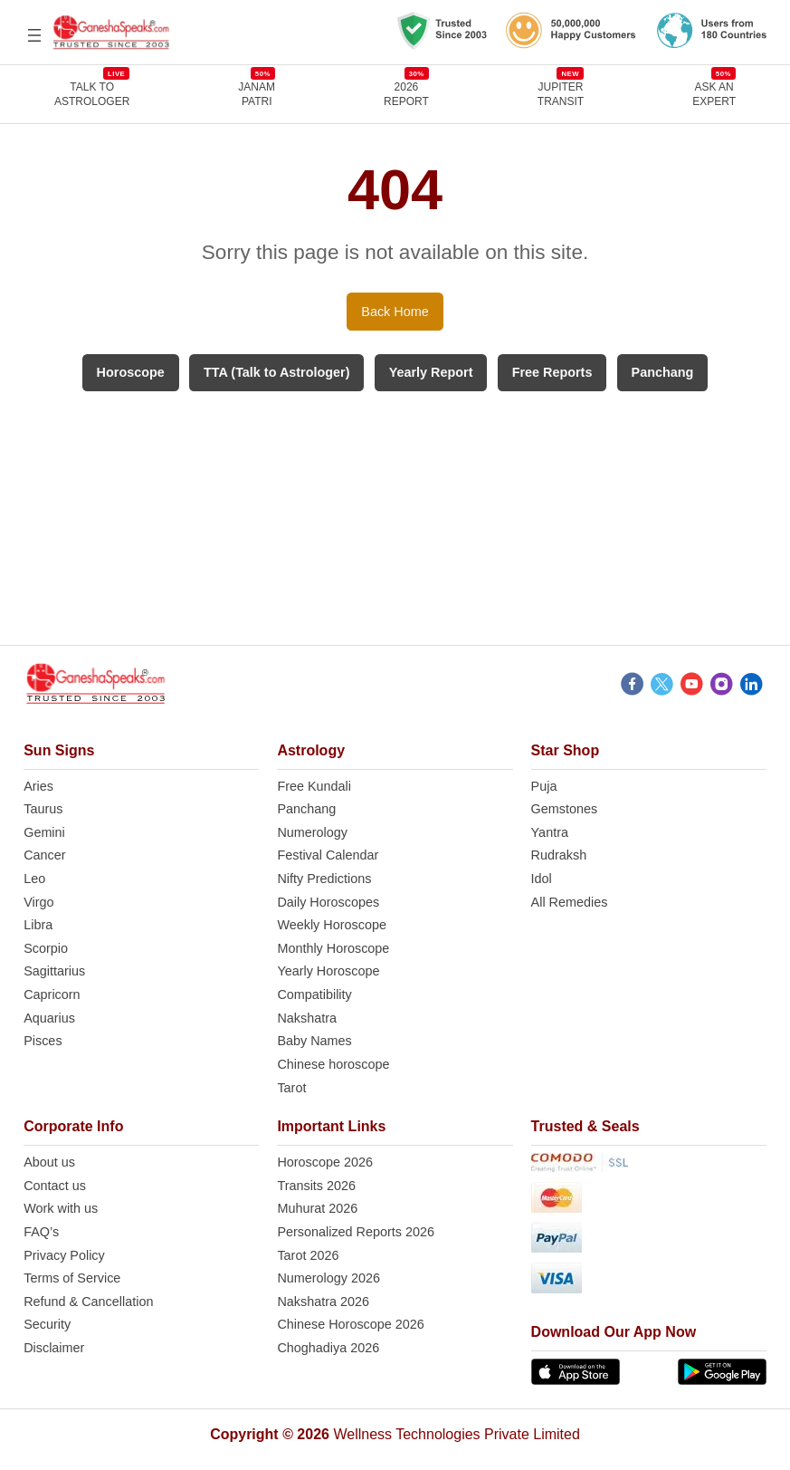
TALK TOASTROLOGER (91, 94)
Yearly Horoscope (328, 971)
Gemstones (564, 809)
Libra (38, 925)
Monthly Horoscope (333, 948)
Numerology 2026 (328, 1278)
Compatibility (314, 994)
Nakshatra (307, 1018)
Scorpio (46, 948)
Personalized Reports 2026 (355, 1232)
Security (47, 1324)
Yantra (549, 832)
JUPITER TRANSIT (561, 94)
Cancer (44, 855)
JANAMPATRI (256, 94)
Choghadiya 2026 (328, 1347)
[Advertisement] (395, 518)
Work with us (61, 1208)
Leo (34, 878)
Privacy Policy (64, 1255)
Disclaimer (54, 1347)
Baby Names (314, 1040)
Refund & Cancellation (88, 1301)
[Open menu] (34, 35)
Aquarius (49, 1018)
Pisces (43, 1040)
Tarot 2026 (307, 1255)
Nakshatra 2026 (323, 1301)
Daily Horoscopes (328, 902)
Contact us (55, 1185)
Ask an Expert (714, 94)
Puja (544, 786)
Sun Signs (59, 750)
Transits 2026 (316, 1185)
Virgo (38, 902)
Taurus (43, 809)
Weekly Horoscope (331, 925)
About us (49, 1162)
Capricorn (52, 994)
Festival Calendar (327, 855)
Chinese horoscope (333, 1064)
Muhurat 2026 (317, 1208)
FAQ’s (41, 1232)
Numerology (312, 832)
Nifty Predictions (324, 878)
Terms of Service (72, 1278)
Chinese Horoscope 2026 (350, 1324)
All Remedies (569, 902)
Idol (541, 878)
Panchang (306, 809)
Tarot (291, 1088)
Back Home (394, 311)
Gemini (44, 832)
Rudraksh (559, 855)
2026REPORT (406, 94)
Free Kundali (314, 786)
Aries (38, 786)
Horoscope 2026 (325, 1162)
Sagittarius (54, 971)
